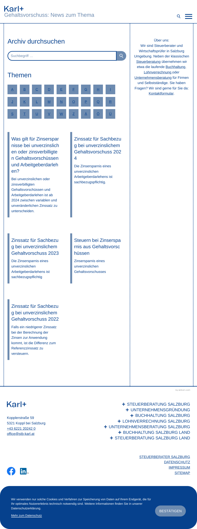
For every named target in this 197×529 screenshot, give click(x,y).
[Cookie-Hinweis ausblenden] (170, 511)
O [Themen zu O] (73, 102)
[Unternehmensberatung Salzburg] (146, 427)
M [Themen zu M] (49, 102)
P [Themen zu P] (86, 102)
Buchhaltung (175, 67)
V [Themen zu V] (49, 114)
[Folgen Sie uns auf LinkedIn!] (24, 471)
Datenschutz (177, 462)
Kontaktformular (161, 93)
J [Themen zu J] (12, 102)
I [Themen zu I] (110, 89)
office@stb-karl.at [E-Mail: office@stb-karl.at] (20, 434)
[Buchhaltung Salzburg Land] (146, 432)
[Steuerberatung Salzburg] (146, 404)
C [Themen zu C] (37, 89)
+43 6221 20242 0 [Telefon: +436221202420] (21, 428)
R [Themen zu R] (110, 102)
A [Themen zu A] (12, 89)
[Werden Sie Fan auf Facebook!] (11, 471)
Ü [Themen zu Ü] (110, 114)
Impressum (179, 467)
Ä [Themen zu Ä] (86, 114)
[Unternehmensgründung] (146, 410)
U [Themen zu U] (37, 114)
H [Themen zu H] (98, 89)
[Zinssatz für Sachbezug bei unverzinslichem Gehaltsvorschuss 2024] (98, 174)
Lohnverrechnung (158, 72)
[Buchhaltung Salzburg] (146, 415)
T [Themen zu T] (24, 114)
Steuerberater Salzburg (164, 457)
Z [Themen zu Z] (74, 114)
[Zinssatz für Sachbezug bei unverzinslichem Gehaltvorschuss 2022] (35, 329)
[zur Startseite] (13, 9)
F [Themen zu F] (74, 89)
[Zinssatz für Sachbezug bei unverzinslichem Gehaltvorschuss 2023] (35, 258)
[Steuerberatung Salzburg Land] (146, 438)
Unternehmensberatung (153, 78)
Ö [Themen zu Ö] (98, 114)
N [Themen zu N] (61, 102)
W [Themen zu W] (61, 114)
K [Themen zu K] (24, 102)
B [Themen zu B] (24, 89)
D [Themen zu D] (49, 89)
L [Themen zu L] (37, 102)
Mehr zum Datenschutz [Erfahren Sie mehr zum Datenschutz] (26, 515)
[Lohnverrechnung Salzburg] (146, 421)
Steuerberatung (148, 62)
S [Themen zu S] (12, 114)
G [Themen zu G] (85, 89)
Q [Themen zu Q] (98, 102)
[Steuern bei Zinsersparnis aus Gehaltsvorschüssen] (98, 258)
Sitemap (182, 473)
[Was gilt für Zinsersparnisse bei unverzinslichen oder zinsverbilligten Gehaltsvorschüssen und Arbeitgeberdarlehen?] (35, 174)
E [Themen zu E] (61, 89)
